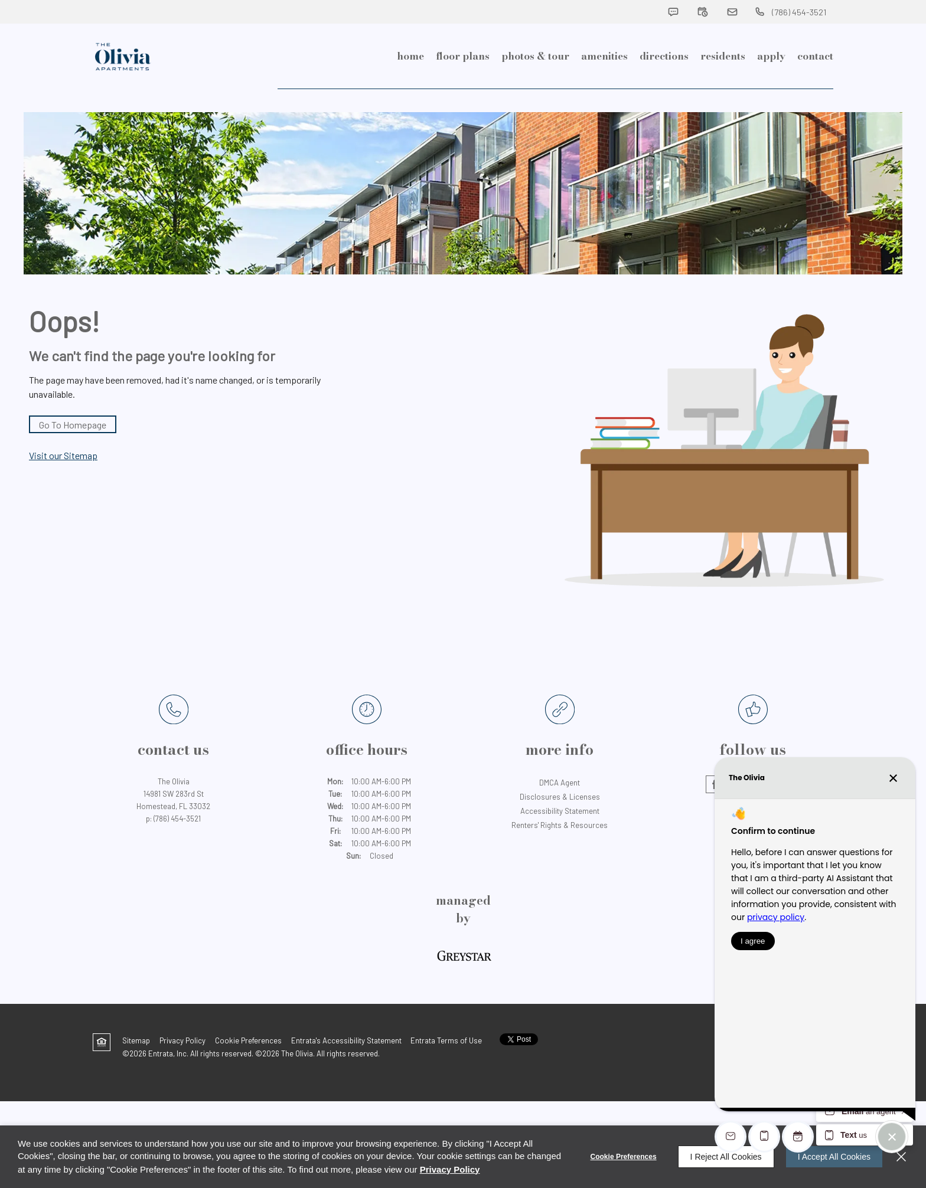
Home (410, 83)
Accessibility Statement (559, 835)
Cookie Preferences (624, 1157)
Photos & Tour (535, 83)
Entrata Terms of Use (446, 1064)
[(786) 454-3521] (790, 11)
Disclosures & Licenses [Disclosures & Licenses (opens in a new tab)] (560, 821)
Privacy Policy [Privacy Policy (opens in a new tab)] (182, 1064)
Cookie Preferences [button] (248, 1064)
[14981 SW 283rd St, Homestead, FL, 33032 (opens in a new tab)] (173, 824)
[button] (673, 11)
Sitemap (136, 1064)
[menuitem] (410, 82)
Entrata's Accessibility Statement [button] (346, 1064)
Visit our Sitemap (63, 479)
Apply (771, 83)
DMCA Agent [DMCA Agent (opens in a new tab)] (559, 806)
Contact (815, 83)
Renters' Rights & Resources (559, 849)
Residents (722, 83)
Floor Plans (463, 83)
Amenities (604, 83)
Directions (664, 83)
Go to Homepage (72, 448)
